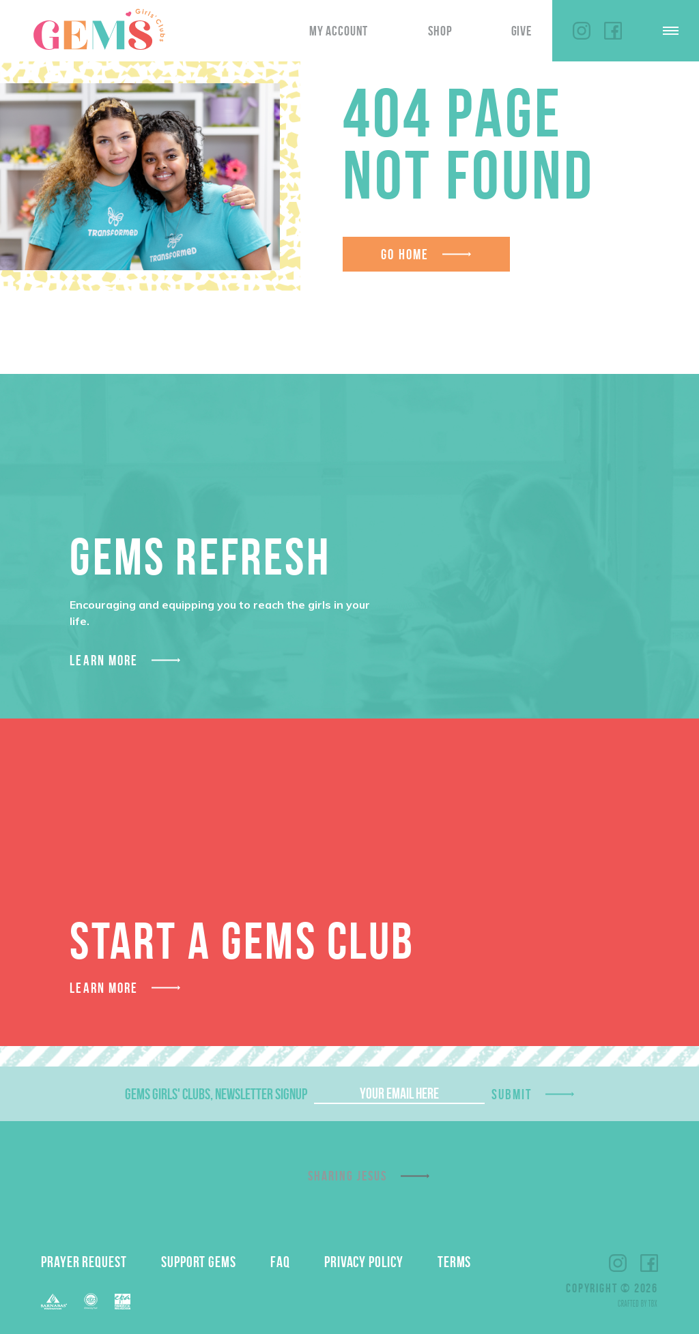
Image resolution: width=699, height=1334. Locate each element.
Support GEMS (198, 1261)
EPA (122, 1301)
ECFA (91, 1301)
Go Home (405, 254)
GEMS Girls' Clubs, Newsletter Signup (216, 1093)
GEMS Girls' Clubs (99, 29)
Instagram (581, 31)
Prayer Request (84, 1261)
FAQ (280, 1261)
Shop (440, 30)
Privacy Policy (363, 1261)
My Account (338, 30)
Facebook (613, 31)
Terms (455, 1261)
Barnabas (54, 1301)
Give (521, 30)
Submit (511, 1094)
